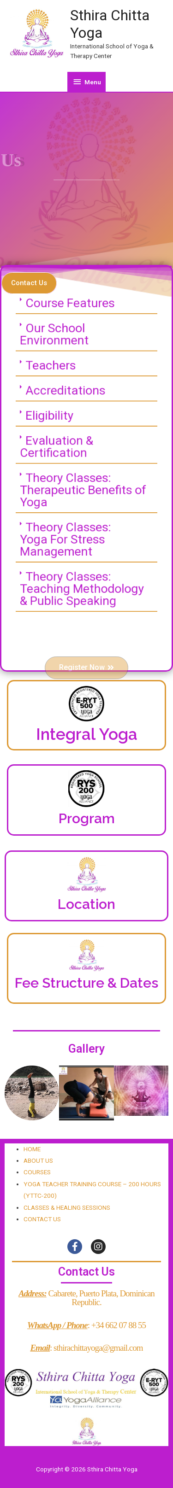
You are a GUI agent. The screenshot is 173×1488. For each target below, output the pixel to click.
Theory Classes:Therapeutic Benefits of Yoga (84, 486)
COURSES (37, 1172)
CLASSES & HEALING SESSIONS (67, 1207)
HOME (32, 1149)
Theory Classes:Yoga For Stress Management (68, 529)
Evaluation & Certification (60, 447)
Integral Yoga (86, 734)
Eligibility (53, 419)
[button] (29, 283)
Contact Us (86, 1271)
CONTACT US (42, 1219)
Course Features (71, 320)
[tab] (86, 320)
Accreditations (67, 397)
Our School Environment (58, 347)
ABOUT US (38, 1160)
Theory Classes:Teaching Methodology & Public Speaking (82, 573)
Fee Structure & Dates (86, 983)
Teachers (54, 375)
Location (86, 904)
